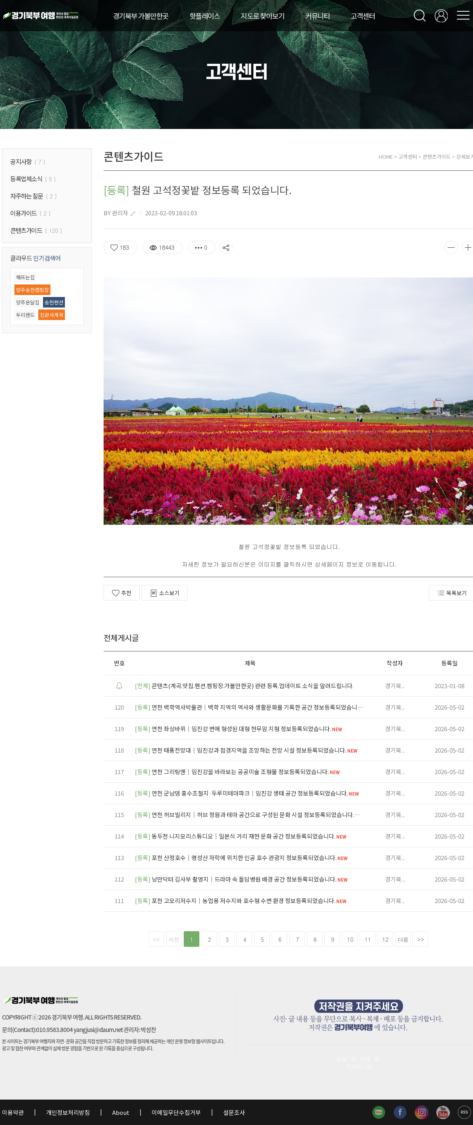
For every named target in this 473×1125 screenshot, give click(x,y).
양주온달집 (27, 302)
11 (368, 939)
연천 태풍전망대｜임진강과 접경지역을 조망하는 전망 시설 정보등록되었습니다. (246, 750)
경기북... (395, 685)
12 (385, 939)
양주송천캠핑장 (32, 289)
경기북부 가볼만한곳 (140, 16)
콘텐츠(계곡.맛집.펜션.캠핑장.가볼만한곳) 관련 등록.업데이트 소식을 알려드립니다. (244, 685)
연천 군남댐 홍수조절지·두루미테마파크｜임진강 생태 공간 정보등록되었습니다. (247, 793)
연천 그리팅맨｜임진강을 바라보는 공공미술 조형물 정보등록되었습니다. (238, 771)
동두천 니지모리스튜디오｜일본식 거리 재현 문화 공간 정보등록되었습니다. (241, 836)
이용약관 (13, 1112)
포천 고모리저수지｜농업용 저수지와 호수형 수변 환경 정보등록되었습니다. (241, 900)
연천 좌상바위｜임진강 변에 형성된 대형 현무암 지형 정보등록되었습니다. (239, 728)
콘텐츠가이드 (437, 156)
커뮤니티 (317, 16)
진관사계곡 (51, 314)
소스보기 (164, 593)
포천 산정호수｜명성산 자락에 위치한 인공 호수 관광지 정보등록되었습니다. (242, 857)
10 (350, 939)
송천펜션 (54, 302)
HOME (386, 156)
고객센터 (363, 16)
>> (420, 939)
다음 (403, 939)
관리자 (120, 213)
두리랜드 (25, 314)
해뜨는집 (25, 277)
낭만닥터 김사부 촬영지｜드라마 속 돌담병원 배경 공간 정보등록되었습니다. (242, 879)
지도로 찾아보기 (262, 16)
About (121, 1112)
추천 (121, 593)
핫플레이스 (205, 16)
